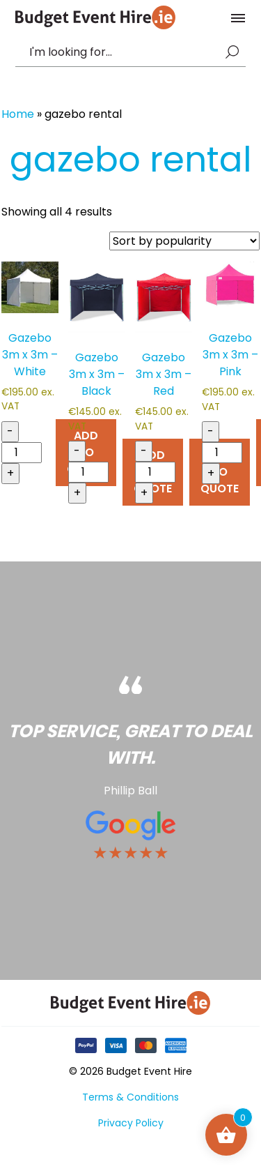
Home (17, 114)
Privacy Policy (131, 1123)
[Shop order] (184, 241)
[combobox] (124, 52)
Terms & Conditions (130, 1097)
